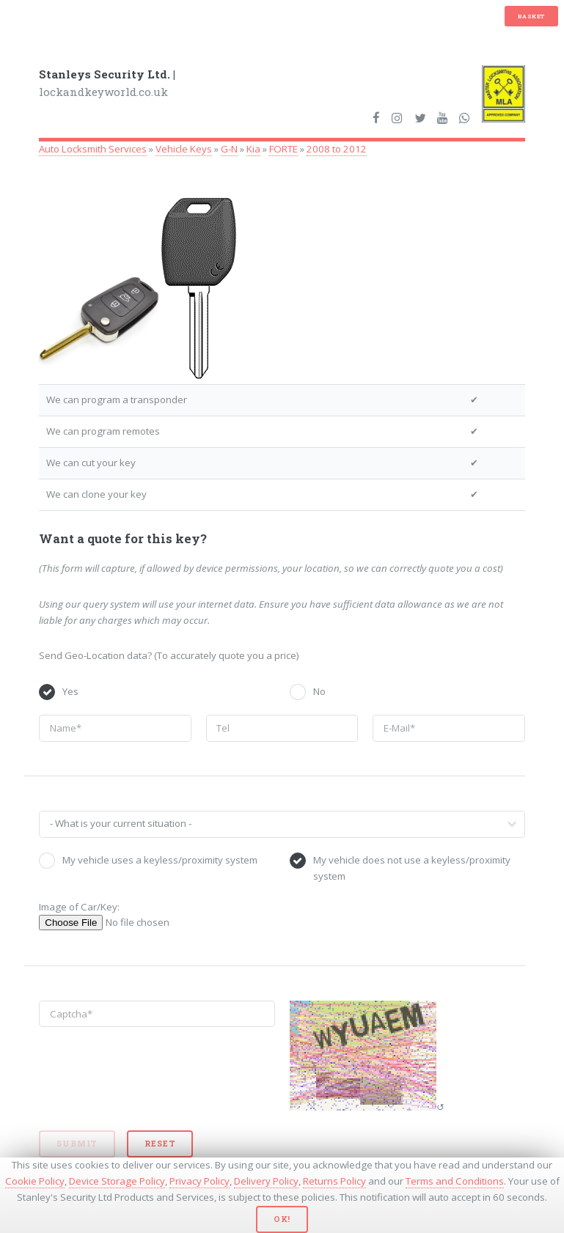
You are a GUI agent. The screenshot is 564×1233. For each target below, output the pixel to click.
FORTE (283, 148)
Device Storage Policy (117, 1181)
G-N (229, 148)
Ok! (282, 1219)
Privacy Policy (199, 1181)
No (319, 691)
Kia (253, 148)
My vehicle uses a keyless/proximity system (159, 859)
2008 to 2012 (337, 148)
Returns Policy (334, 1181)
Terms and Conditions (455, 1181)
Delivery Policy (266, 1181)
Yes (70, 691)
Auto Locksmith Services (93, 148)
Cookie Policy (35, 1181)
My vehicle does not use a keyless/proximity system (411, 868)
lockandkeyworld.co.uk (107, 83)
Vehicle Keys (183, 148)
